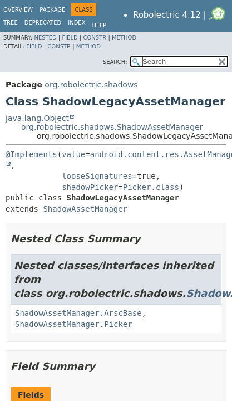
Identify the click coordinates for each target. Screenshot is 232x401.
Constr (94, 38)
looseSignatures (97, 176)
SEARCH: (115, 62)
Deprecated (43, 22)
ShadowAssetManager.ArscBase (78, 313)
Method (124, 38)
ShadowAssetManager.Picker (73, 324)
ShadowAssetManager (85, 208)
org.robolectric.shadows (91, 84)
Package (52, 10)
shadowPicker (90, 187)
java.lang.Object (37, 118)
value (73, 154)
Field (69, 38)
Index (76, 22)
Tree (10, 22)
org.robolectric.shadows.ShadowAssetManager (112, 127)
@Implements (31, 154)
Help (99, 25)
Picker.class (151, 187)
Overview (18, 10)
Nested (45, 38)
